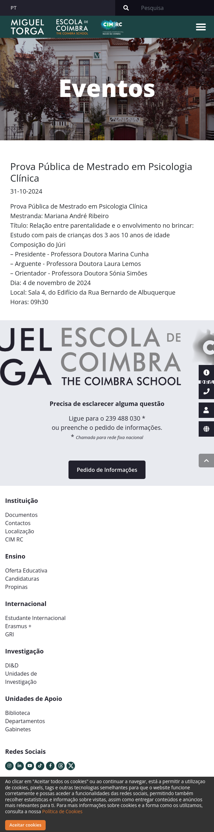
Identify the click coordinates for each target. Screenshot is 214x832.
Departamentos (25, 721)
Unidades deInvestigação (21, 678)
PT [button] (14, 7)
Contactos (18, 523)
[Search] (175, 8)
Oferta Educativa (26, 570)
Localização (19, 531)
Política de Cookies (62, 811)
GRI (9, 634)
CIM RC (14, 539)
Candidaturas (22, 578)
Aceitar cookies (26, 825)
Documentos (21, 515)
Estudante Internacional (35, 618)
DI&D (11, 665)
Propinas (16, 587)
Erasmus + (18, 626)
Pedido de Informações (107, 470)
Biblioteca (17, 713)
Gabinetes (18, 729)
